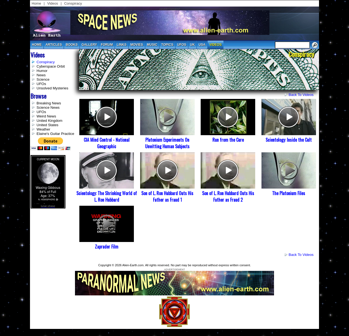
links (122, 45)
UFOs (181, 45)
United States (47, 125)
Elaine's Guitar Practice (55, 134)
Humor (42, 71)
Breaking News (49, 103)
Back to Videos (301, 95)
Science (43, 79)
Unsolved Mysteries (52, 88)
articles (54, 45)
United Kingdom (49, 121)
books (72, 45)
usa (201, 45)
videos (215, 45)
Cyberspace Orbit (51, 66)
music (152, 45)
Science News (48, 107)
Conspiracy (73, 3)
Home (36, 3)
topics (167, 45)
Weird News (46, 116)
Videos (52, 3)
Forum (107, 45)
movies (136, 45)
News (41, 75)
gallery (89, 45)
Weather (43, 129)
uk (192, 45)
